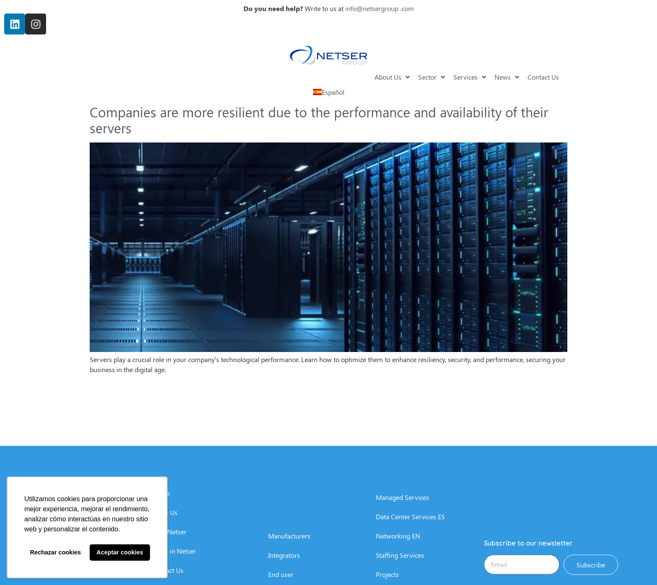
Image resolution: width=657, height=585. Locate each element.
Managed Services (402, 545)
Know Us (165, 560)
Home (161, 541)
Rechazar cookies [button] (55, 552)
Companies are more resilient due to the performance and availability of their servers (319, 120)
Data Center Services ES (410, 564)
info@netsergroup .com (379, 6)
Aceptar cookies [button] (119, 552)
